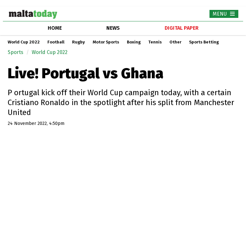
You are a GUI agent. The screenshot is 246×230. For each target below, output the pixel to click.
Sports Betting (204, 42)
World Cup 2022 (24, 42)
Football (55, 42)
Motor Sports (106, 42)
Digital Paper (182, 28)
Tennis (155, 42)
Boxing (134, 42)
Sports (15, 52)
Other (175, 42)
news (113, 28)
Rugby (78, 42)
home (55, 28)
